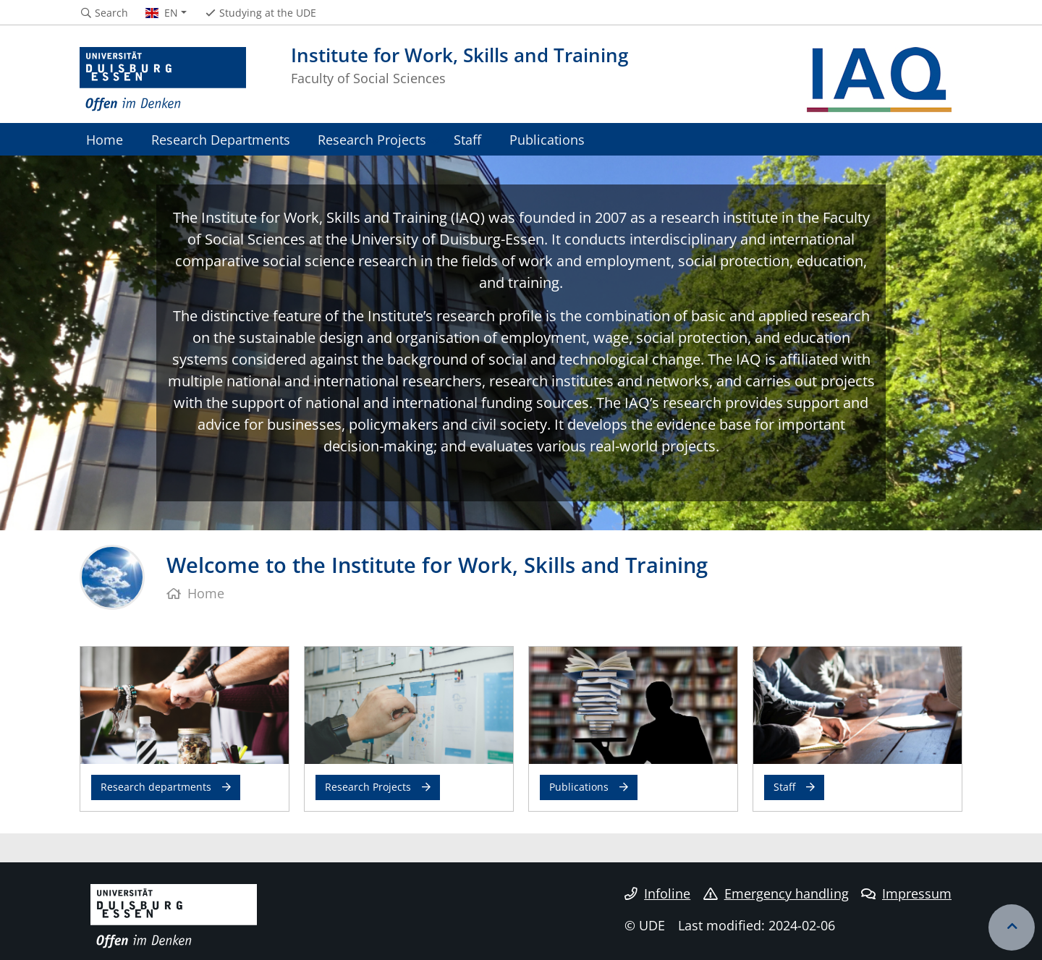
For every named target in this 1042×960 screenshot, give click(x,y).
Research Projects (372, 139)
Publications (547, 139)
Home (104, 139)
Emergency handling (776, 893)
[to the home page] (163, 79)
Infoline (657, 893)
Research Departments (220, 139)
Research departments (156, 787)
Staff (467, 139)
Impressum (906, 893)
